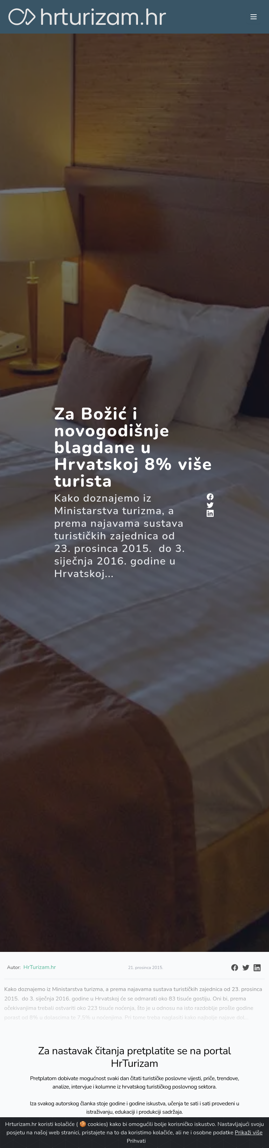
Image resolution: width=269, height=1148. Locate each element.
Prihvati (136, 1141)
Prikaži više (248, 1132)
